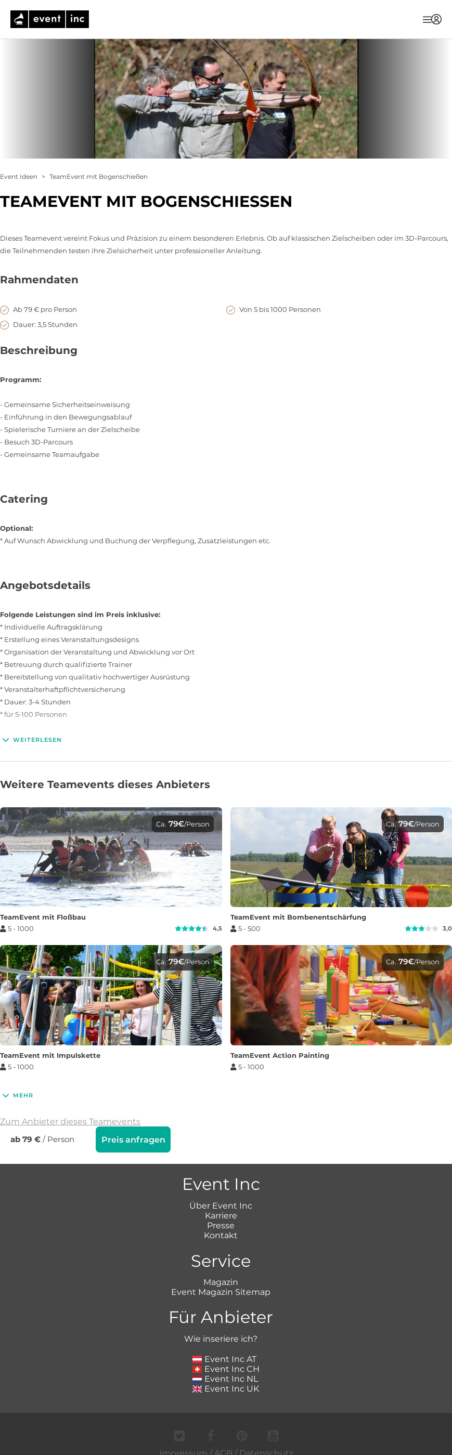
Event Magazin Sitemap (220, 1291)
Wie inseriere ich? (220, 1338)
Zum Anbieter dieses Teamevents (70, 1121)
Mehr (16, 1095)
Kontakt (221, 1234)
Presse (221, 1224)
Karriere (221, 1215)
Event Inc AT (224, 1358)
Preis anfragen (133, 1140)
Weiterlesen (31, 739)
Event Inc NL (225, 1378)
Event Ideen (18, 176)
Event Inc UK (226, 1388)
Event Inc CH (226, 1368)
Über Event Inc (220, 1205)
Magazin (220, 1281)
